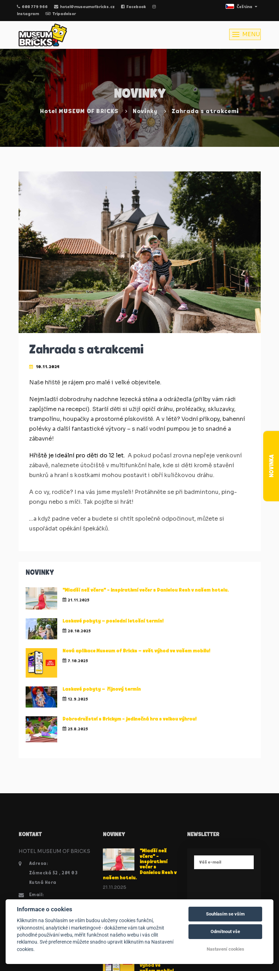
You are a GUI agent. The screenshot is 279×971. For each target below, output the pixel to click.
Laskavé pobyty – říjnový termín (101, 689)
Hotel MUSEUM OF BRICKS (79, 111)
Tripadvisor (60, 14)
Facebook (133, 7)
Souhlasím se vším (225, 914)
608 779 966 (32, 7)
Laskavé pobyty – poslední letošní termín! (113, 621)
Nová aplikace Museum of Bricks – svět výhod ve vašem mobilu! (136, 651)
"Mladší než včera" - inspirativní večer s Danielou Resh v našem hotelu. (146, 590)
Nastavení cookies (225, 949)
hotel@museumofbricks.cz (84, 7)
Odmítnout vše (225, 931)
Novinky (145, 111)
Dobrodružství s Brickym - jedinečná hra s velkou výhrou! (129, 719)
